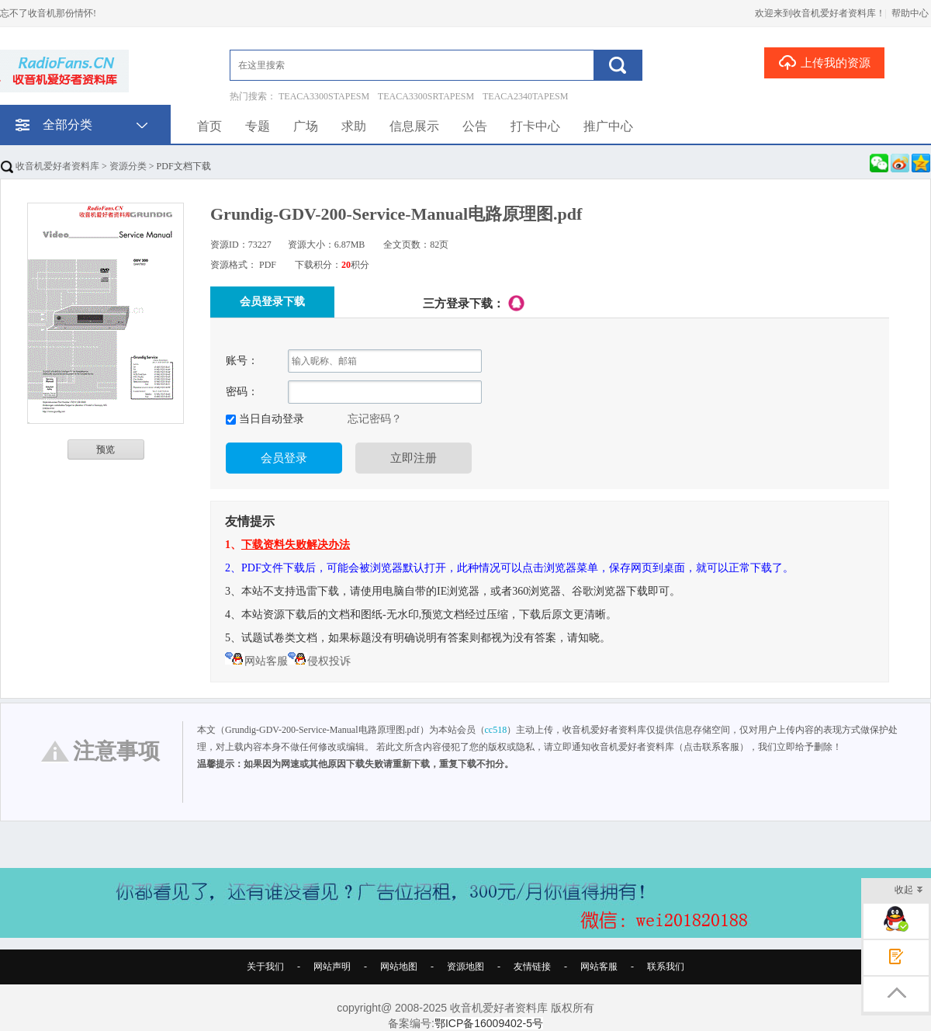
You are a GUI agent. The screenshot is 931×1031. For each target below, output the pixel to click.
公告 (474, 126)
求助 (353, 126)
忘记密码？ (375, 419)
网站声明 (332, 966)
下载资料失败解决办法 (295, 544)
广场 (305, 126)
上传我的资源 (824, 62)
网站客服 (256, 661)
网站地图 (398, 966)
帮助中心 (910, 13)
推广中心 (608, 126)
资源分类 (128, 166)
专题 (257, 126)
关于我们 (265, 966)
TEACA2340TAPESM (525, 96)
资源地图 (465, 966)
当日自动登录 (270, 419)
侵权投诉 (319, 661)
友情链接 (532, 966)
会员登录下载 (272, 301)
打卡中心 (535, 126)
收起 (909, 890)
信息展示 (414, 126)
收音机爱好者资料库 (50, 166)
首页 (209, 126)
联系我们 (665, 966)
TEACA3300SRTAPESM (426, 96)
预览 (105, 449)
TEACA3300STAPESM (324, 96)
